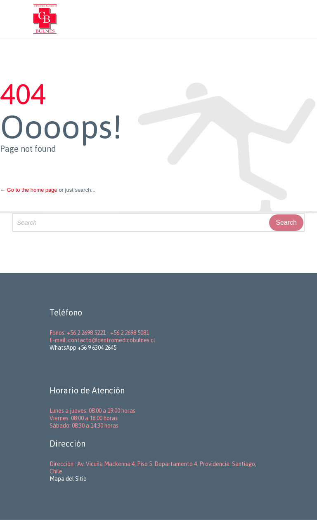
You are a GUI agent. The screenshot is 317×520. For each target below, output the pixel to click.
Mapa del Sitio (68, 478)
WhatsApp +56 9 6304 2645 (83, 347)
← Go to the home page (28, 190)
